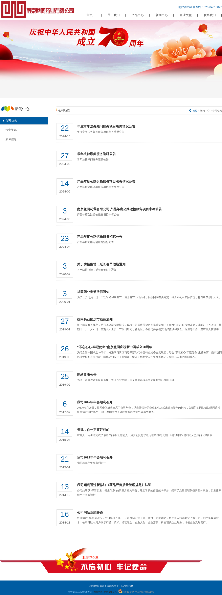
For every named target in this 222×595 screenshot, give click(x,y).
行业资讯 (11, 129)
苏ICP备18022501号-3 (105, 592)
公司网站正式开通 (90, 512)
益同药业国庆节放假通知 (95, 319)
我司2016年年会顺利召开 (95, 402)
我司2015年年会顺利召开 (95, 457)
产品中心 (138, 15)
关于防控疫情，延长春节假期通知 (101, 264)
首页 (90, 15)
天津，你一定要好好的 (93, 430)
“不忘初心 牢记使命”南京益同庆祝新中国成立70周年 (114, 347)
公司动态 (11, 120)
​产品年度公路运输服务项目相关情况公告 (106, 181)
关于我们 (114, 15)
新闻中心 (162, 15)
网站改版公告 (86, 374)
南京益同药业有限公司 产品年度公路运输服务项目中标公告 (119, 209)
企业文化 (186, 15)
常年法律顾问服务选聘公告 (96, 154)
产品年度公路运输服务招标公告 (99, 236)
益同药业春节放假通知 (93, 292)
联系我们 (210, 15)
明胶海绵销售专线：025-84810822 (200, 7)
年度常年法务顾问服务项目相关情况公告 (106, 126)
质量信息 (11, 139)
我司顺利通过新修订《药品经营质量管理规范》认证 (114, 485)
